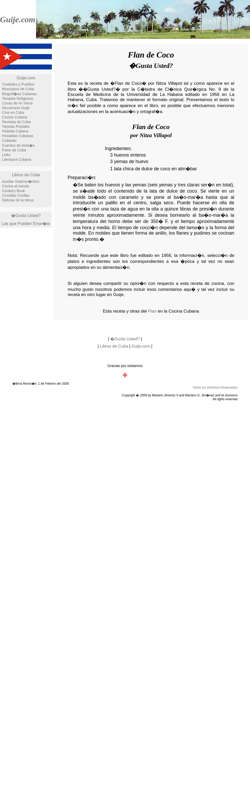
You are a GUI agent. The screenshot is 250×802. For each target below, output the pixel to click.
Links (6, 155)
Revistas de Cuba (16, 122)
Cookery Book (13, 191)
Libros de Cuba (26, 175)
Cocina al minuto (15, 186)
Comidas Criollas (16, 195)
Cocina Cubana (14, 117)
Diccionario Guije (16, 108)
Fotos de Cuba (14, 150)
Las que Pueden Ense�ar (26, 223)
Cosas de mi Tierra (17, 103)
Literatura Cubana (16, 159)
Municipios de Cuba (18, 89)
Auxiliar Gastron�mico (20, 181)
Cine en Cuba (13, 112)
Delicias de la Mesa (17, 200)
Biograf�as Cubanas (19, 94)
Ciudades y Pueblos (18, 84)
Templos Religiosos (17, 98)
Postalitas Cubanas (17, 136)
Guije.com (17, 19)
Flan (152, 311)
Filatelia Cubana (15, 131)
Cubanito (9, 140)
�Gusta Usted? (26, 215)
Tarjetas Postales (16, 126)
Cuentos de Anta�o (18, 145)
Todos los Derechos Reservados (215, 387)
